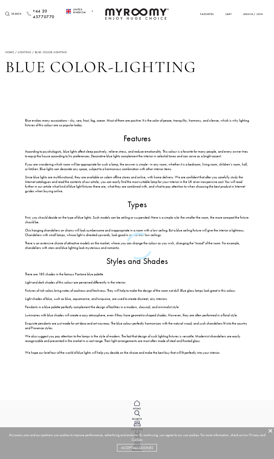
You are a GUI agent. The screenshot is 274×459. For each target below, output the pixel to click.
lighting (24, 52)
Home (9, 52)
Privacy (254, 435)
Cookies (137, 439)
